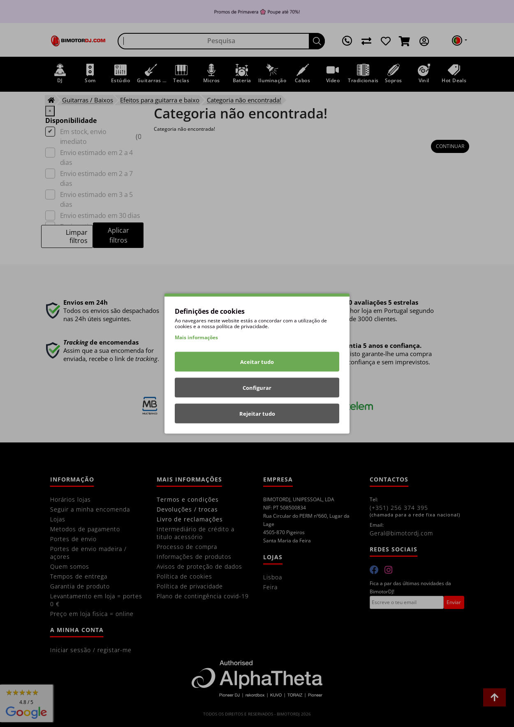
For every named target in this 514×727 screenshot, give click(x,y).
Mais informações (196, 337)
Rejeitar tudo (257, 413)
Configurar (257, 387)
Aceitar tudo (257, 362)
